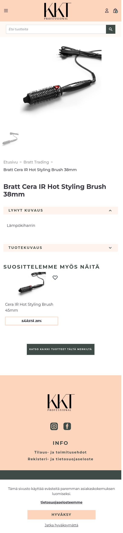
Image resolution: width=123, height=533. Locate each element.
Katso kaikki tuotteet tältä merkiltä (60, 349)
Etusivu (10, 162)
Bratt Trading (36, 162)
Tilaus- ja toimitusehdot (60, 452)
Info (61, 443)
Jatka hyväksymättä (61, 525)
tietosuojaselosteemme (62, 502)
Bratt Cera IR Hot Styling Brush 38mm (40, 169)
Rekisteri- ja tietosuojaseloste (61, 459)
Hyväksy (61, 515)
